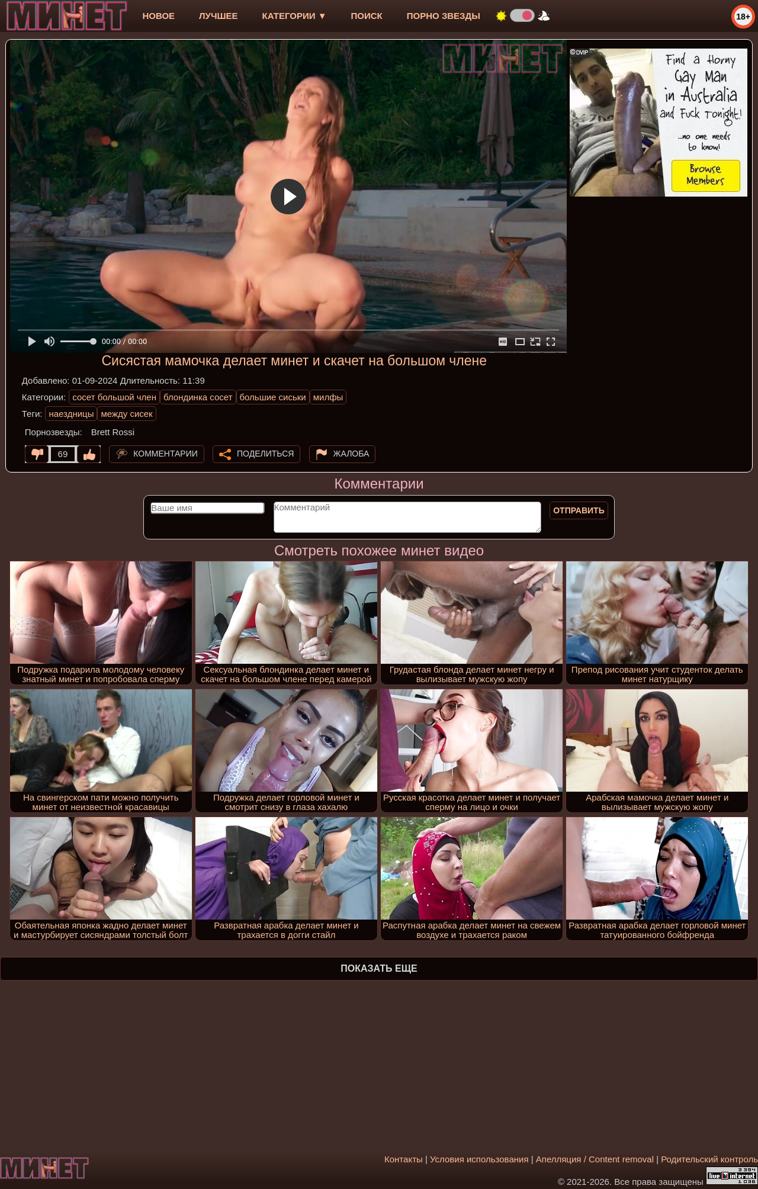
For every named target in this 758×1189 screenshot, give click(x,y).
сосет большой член (114, 397)
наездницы (71, 414)
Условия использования (479, 1159)
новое (158, 16)
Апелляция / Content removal (595, 1159)
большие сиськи (273, 397)
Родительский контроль (709, 1159)
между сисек (126, 414)
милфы (328, 397)
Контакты (403, 1159)
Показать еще (379, 968)
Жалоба (351, 453)
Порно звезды (443, 16)
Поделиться (265, 453)
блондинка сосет (198, 397)
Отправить (579, 510)
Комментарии (165, 453)
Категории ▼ (294, 16)
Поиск (367, 16)
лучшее (218, 16)
